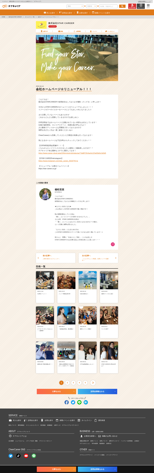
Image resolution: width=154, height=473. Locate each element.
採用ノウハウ (103, 441)
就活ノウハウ (12, 425)
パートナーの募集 (99, 455)
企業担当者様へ (145, 1)
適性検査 (99, 420)
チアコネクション (85, 443)
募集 (60, 31)
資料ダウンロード (114, 441)
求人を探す (15, 420)
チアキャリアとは (18, 436)
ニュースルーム (19, 441)
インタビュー (110, 31)
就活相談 (43, 425)
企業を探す (46, 420)
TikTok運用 (95, 443)
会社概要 (11, 441)
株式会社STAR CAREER (15, 17)
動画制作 (102, 443)
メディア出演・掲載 (32, 441)
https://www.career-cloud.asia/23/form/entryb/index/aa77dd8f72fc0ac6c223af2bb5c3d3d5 (72, 153)
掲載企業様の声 (84, 441)
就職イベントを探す (65, 420)
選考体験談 (21, 425)
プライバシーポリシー (45, 441)
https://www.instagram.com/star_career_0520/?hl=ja (58, 161)
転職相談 (49, 425)
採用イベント (94, 441)
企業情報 (77, 31)
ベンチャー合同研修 (127, 441)
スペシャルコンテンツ (32, 425)
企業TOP (44, 31)
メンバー (93, 31)
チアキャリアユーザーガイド (70, 425)
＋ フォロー (53, 26)
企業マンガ (57, 425)
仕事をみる (56, 391)
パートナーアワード (112, 455)
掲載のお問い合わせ (107, 436)
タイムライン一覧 (29, 17)
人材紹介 (136, 441)
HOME (3, 17)
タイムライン (84, 420)
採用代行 (108, 443)
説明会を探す (31, 420)
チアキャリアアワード (86, 455)
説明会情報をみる (97, 391)
